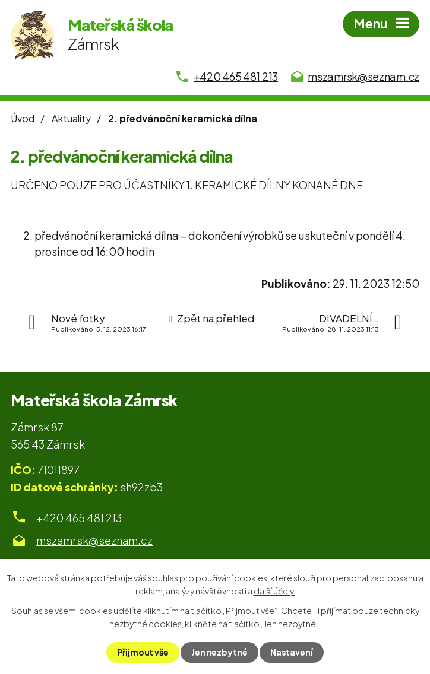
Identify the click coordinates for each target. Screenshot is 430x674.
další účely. (274, 591)
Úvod (22, 118)
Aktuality (71, 118)
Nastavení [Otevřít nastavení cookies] (291, 652)
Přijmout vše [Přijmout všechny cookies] (143, 652)
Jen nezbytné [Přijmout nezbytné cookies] (219, 652)
